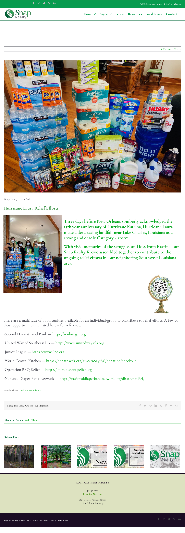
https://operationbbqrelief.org (68, 369)
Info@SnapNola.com (172, 4)
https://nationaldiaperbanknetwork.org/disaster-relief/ (102, 378)
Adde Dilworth (32, 420)
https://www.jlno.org (48, 351)
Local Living (24, 390)
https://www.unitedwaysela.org (80, 342)
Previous (167, 49)
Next (176, 49)
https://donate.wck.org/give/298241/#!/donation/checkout (91, 360)
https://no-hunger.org (69, 334)
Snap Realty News (35, 390)
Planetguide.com (62, 520)
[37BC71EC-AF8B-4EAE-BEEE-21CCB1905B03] (92, 126)
